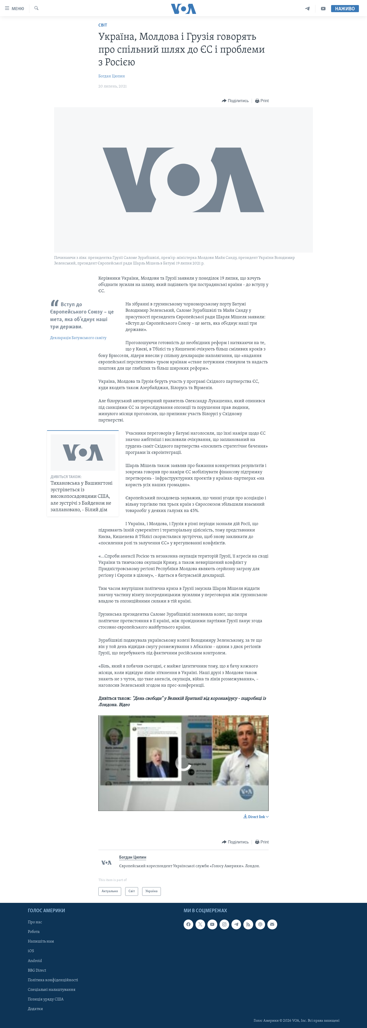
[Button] (235, 101)
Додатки (35, 1009)
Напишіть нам (41, 942)
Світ (102, 25)
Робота (34, 932)
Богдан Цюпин (111, 76)
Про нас (35, 922)
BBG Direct (37, 971)
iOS (31, 951)
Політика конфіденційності (53, 980)
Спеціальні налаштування (51, 990)
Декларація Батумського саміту (78, 338)
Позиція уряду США (45, 999)
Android (35, 961)
